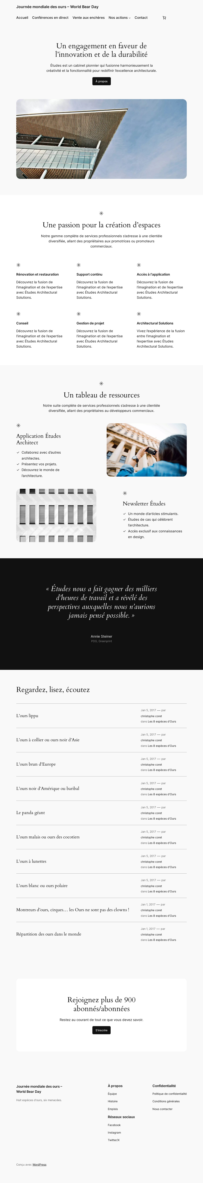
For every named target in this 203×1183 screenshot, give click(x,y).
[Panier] (164, 17)
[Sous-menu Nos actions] (130, 18)
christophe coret (151, 716)
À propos (102, 81)
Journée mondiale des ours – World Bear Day (57, 7)
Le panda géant (30, 812)
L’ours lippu (27, 715)
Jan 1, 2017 (148, 904)
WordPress (39, 1164)
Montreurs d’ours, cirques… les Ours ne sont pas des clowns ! (72, 909)
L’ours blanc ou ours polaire (42, 885)
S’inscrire (101, 1030)
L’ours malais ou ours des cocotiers (47, 837)
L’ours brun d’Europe (36, 764)
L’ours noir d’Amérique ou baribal (47, 788)
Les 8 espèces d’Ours (162, 721)
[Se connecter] (154, 17)
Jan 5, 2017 (148, 710)
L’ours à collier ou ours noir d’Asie (47, 739)
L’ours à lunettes (31, 861)
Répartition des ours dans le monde (48, 934)
